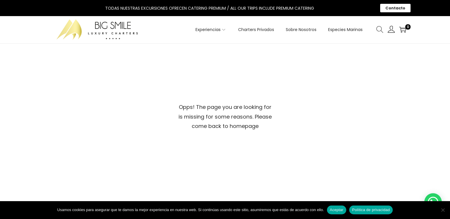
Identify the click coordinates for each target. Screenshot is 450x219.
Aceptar (337, 210)
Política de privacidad (371, 210)
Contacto (395, 8)
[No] (443, 210)
